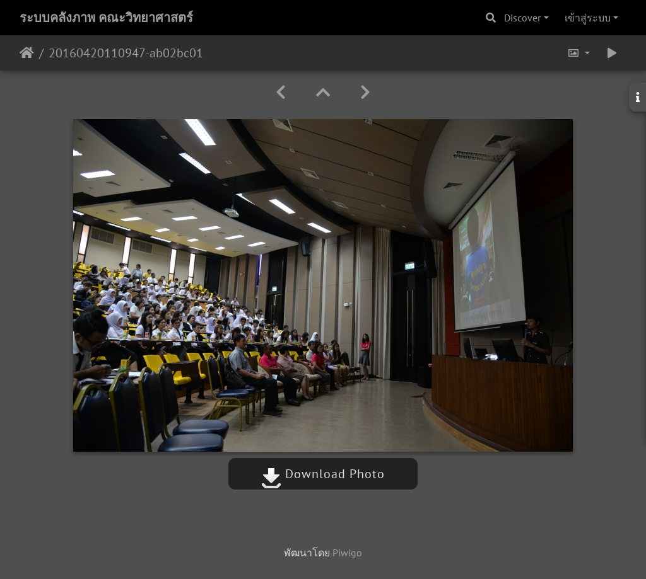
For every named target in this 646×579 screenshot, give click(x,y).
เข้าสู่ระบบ (588, 17)
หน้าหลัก (27, 52)
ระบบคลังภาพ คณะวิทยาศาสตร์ (106, 17)
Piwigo (347, 552)
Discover (522, 17)
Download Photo (323, 474)
